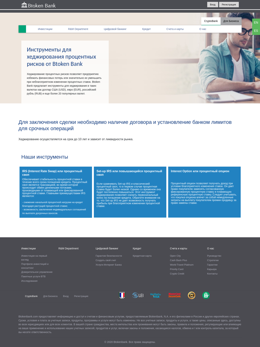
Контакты (212, 273)
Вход (212, 4)
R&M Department (78, 29)
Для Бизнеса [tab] (231, 21)
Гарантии (212, 264)
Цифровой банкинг (115, 29)
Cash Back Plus (178, 260)
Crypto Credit (177, 273)
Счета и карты (175, 29)
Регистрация (229, 4)
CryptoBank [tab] (211, 21)
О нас (202, 29)
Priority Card (176, 269)
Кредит (146, 29)
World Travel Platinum (182, 264)
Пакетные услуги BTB (33, 276)
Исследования (29, 280)
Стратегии (213, 260)
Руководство (214, 255)
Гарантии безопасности (109, 255)
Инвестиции (45, 29)
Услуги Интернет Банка (109, 264)
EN (256, 22)
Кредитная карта (142, 255)
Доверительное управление (37, 272)
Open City (175, 255)
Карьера (212, 269)
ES (256, 30)
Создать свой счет (106, 260)
